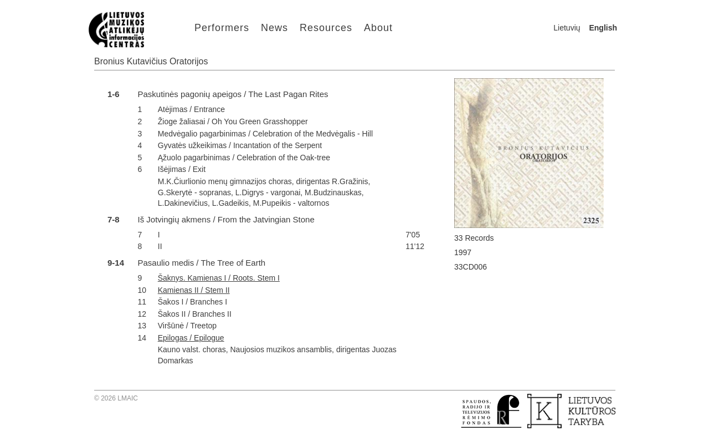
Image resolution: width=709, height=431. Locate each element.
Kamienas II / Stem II (194, 290)
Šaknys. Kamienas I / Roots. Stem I (219, 277)
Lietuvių (566, 27)
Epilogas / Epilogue (191, 337)
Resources (326, 27)
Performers (221, 27)
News (274, 27)
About (378, 27)
